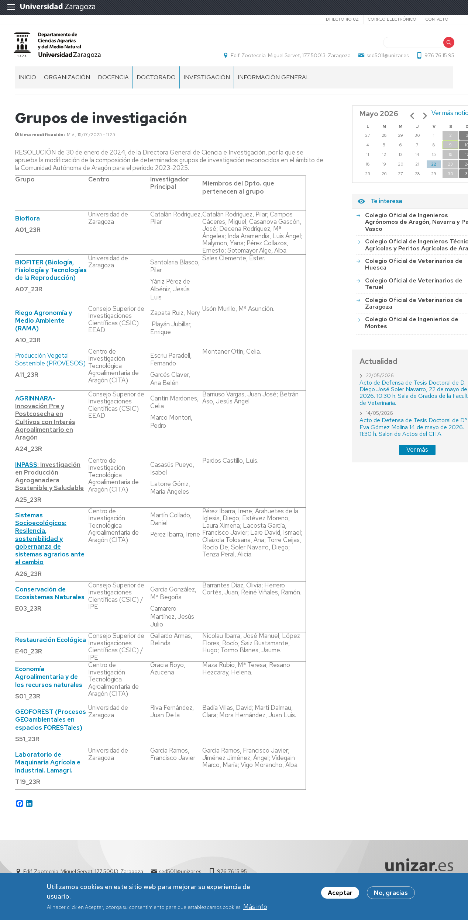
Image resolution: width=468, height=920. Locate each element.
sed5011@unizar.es (386, 57)
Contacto (437, 19)
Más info (255, 907)
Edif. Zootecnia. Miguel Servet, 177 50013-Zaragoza (290, 57)
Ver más (417, 453)
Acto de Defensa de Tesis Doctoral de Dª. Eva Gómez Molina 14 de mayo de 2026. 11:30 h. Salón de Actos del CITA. (413, 431)
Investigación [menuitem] (206, 81)
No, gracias (391, 894)
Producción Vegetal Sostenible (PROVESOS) (50, 363)
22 (433, 168)
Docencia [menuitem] (113, 81)
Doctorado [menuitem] (156, 81)
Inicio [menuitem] (27, 81)
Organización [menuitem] (67, 81)
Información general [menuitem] (274, 81)
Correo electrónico (392, 19)
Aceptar (340, 894)
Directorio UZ (342, 19)
